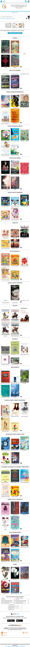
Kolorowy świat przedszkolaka (5, 603)
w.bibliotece (6, 628)
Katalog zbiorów (15, 12)
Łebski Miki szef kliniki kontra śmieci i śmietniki (21, 603)
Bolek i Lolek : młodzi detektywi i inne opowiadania (7, 602)
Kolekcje (13, 18)
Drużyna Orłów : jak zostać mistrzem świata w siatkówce (22, 601)
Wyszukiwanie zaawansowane (5, 18)
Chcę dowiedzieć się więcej (10, 646)
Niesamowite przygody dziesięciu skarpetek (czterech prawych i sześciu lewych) (11, 600)
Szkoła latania (3, 599)
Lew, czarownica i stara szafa (19, 602)
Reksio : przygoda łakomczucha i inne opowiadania (7, 601)
